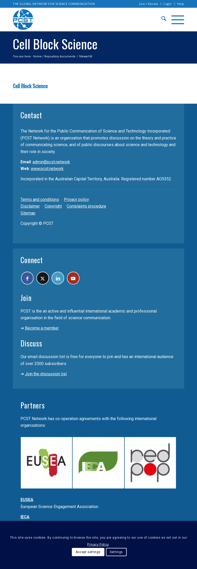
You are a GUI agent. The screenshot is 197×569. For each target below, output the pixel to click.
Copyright (53, 206)
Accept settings (88, 552)
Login (168, 4)
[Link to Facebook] (28, 279)
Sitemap (28, 213)
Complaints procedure (86, 206)
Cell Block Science (30, 86)
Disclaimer (30, 206)
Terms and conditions (40, 199)
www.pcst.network (47, 168)
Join (26, 299)
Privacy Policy (98, 544)
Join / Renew (148, 4)
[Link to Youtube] (79, 279)
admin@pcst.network (51, 161)
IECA (25, 518)
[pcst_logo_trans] (23, 19)
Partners (33, 406)
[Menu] (175, 19)
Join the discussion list (46, 375)
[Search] (161, 19)
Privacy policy (76, 199)
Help (180, 4)
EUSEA (27, 501)
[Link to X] (45, 279)
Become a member (42, 329)
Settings (116, 552)
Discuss (31, 345)
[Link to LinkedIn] (62, 279)
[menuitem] (149, 4)
